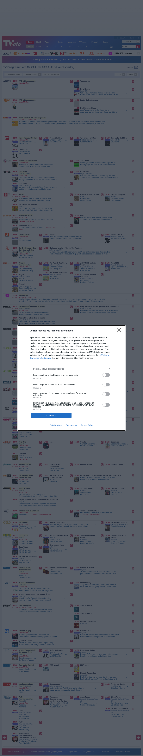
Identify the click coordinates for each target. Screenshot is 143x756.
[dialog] (71, 378)
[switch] (106, 375)
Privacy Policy (87, 425)
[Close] (119, 331)
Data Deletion (56, 425)
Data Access (71, 425)
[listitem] (71, 368)
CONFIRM (51, 415)
